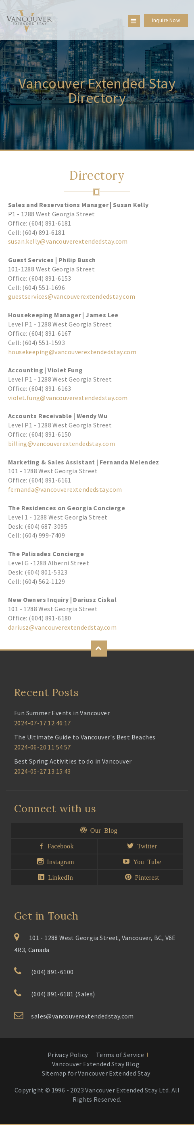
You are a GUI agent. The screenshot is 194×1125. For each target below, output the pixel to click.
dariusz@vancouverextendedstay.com (62, 627)
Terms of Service (120, 1055)
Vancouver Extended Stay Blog (96, 1064)
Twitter (145, 845)
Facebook (59, 845)
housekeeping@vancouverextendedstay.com (72, 352)
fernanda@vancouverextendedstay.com (65, 489)
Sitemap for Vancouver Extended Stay (96, 1073)
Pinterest (145, 877)
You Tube (145, 861)
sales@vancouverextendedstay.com (82, 1016)
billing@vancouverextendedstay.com (61, 443)
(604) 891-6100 (52, 972)
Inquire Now (166, 20)
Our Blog (102, 830)
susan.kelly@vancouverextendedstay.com (68, 241)
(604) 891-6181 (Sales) (63, 994)
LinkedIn (59, 877)
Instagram (59, 861)
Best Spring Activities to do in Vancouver (72, 761)
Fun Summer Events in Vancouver (62, 713)
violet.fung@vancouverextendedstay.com (68, 398)
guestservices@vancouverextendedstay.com (72, 296)
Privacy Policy (68, 1055)
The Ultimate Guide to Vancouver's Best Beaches (84, 737)
